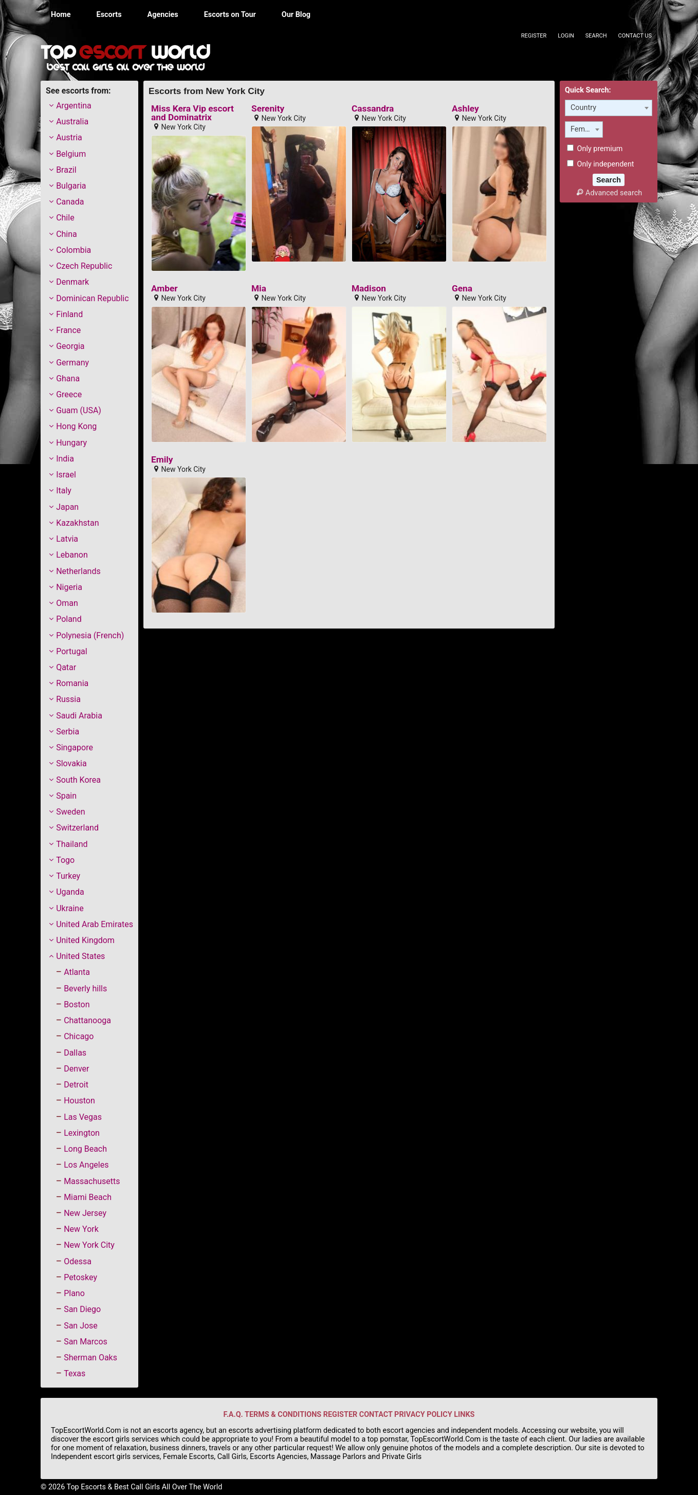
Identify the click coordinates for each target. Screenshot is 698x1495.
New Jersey (85, 1213)
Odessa (77, 1261)
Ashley (465, 108)
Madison (369, 288)
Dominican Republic (92, 298)
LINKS (464, 1414)
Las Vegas (83, 1117)
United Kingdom (85, 940)
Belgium (71, 154)
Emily (162, 459)
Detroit (76, 1085)
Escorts (109, 14)
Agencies (163, 14)
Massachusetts (92, 1181)
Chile (65, 218)
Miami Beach (88, 1197)
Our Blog (296, 14)
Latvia (67, 539)
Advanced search (608, 193)
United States (80, 956)
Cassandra (373, 108)
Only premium (594, 148)
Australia (72, 121)
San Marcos (85, 1341)
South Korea (78, 780)
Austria (69, 137)
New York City (89, 1245)
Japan (67, 507)
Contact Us (635, 35)
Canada (70, 202)
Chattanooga (87, 1020)
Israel (66, 474)
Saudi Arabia (79, 716)
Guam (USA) (78, 410)
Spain (66, 796)
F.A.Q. (233, 1414)
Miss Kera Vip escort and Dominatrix (192, 113)
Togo (65, 860)
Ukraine (70, 908)
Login (566, 35)
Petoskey (80, 1277)
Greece (69, 394)
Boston (76, 1004)
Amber (164, 288)
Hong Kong (76, 426)
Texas (74, 1373)
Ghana (68, 378)
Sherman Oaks (90, 1357)
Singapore (74, 747)
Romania (72, 683)
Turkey (68, 876)
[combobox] (608, 108)
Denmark (72, 282)
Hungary (71, 443)
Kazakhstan (77, 523)
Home (61, 14)
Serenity (267, 108)
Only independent (600, 164)
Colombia (73, 250)
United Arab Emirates (94, 924)
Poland (69, 619)
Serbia (67, 731)
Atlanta (77, 972)
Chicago (79, 1036)
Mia (258, 288)
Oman (67, 603)
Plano (74, 1293)
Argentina (73, 105)
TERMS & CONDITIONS (283, 1414)
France (68, 330)
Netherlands (78, 571)
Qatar (66, 667)
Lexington (82, 1133)
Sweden (70, 812)
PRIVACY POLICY (423, 1414)
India (65, 459)
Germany (72, 362)
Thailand (71, 844)
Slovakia (71, 763)
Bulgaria (71, 186)
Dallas (75, 1053)
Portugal (71, 651)
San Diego (82, 1309)
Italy (63, 490)
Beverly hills (85, 988)
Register (534, 35)
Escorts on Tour (230, 14)
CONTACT (376, 1414)
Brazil (66, 170)
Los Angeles (86, 1165)
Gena (462, 288)
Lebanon (72, 555)
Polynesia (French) (90, 635)
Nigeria (69, 587)
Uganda (70, 892)
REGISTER (340, 1414)
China (66, 234)
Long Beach (85, 1149)
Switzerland (77, 828)
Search (596, 35)
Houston (79, 1100)
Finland (69, 314)
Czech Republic (84, 266)
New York (81, 1229)
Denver (76, 1069)
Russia (68, 699)
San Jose (81, 1326)
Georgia (70, 346)
